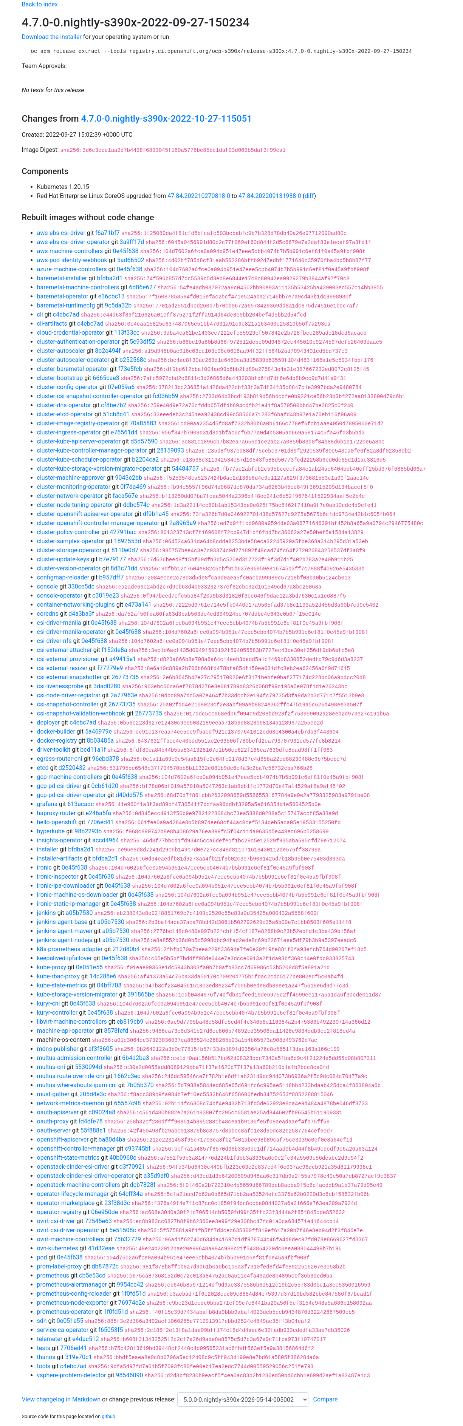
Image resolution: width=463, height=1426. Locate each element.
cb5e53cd (92, 1275)
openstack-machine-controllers (78, 1184)
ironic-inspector (58, 876)
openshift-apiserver (63, 1139)
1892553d (127, 541)
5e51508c (122, 1230)
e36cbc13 (111, 296)
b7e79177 (112, 559)
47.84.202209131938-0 (269, 195)
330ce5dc (81, 586)
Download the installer (52, 36)
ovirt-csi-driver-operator (68, 1230)
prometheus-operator (65, 1311)
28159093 (170, 450)
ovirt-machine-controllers (70, 1239)
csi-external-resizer (62, 668)
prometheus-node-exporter (72, 1302)
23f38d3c (117, 1203)
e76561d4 (124, 432)
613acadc (80, 804)
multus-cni (51, 1067)
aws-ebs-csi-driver (61, 232)
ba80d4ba (112, 1139)
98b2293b (88, 831)
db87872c (104, 1266)
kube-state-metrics (62, 985)
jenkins (46, 912)
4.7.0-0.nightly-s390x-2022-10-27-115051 (166, 118)
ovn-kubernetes (57, 1248)
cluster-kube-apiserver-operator (79, 441)
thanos (46, 1357)
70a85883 (143, 423)
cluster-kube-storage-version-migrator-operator (99, 468)
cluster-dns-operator (64, 405)
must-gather (53, 1094)
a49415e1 (122, 659)
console (47, 586)
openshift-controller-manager (76, 1148)
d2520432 (72, 767)
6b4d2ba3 (135, 1057)
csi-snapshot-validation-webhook (81, 713)
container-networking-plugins (76, 604)
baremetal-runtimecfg (66, 305)
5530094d (88, 1067)
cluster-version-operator (69, 568)
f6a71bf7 (107, 232)
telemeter (50, 1339)
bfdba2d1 (109, 278)
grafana (47, 804)
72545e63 (98, 1221)
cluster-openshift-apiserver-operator (85, 514)
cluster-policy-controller (68, 532)
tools (43, 1366)
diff (309, 195)
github (108, 1416)
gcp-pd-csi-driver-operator (71, 795)
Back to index (40, 4)
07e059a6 (121, 387)
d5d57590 (144, 441)
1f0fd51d (133, 1293)
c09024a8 (101, 1112)
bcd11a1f (93, 749)
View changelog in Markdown (61, 1399)
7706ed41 (100, 822)
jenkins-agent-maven (65, 931)
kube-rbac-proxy (58, 976)
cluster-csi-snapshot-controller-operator (90, 396)
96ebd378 (105, 758)
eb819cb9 (130, 1021)
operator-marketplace (66, 1203)
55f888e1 (93, 1130)
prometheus (53, 1275)
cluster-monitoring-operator (74, 486)
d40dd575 (129, 795)
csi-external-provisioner (68, 659)
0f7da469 (133, 486)
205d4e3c (92, 1094)
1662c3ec (127, 1076)
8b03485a (100, 740)
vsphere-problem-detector (71, 1375)
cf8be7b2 (113, 405)
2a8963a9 (182, 523)
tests (43, 1348)
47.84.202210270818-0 (198, 195)
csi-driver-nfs (54, 640)
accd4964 (105, 840)
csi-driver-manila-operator (71, 631)
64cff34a (131, 1193)
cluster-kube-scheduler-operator (79, 459)
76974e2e (131, 1302)
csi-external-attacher (64, 650)
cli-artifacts (52, 323)
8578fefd (116, 1030)
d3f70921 (132, 1166)
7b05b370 (140, 1085)
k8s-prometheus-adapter (70, 949)
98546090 (129, 1375)
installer (48, 849)
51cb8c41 (116, 414)
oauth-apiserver (58, 1112)
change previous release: (143, 1399)
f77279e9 (110, 668)
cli (40, 314)
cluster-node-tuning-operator (75, 504)
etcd (43, 767)
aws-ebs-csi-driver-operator (73, 242)
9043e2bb (128, 477)
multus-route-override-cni (70, 1076)
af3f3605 (100, 1048)
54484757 (185, 468)
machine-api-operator (65, 1030)
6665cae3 (106, 378)
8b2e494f (108, 350)
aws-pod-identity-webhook (72, 260)
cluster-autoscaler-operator (73, 359)
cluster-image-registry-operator (78, 423)
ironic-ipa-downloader (66, 885)
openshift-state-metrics (68, 1157)
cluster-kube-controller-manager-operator (92, 450)
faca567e (125, 495)
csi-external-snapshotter (69, 677)
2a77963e (123, 695)
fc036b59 (165, 396)
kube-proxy (52, 967)
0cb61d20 (104, 785)
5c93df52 (142, 341)
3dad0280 (107, 686)
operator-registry (59, 1212)
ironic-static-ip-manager (69, 903)
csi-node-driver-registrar (69, 695)
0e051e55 (89, 967)
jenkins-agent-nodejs (65, 940)
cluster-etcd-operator (65, 414)
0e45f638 (125, 251)
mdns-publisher (58, 1048)
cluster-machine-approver (71, 477)
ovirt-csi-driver (56, 1221)
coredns (48, 613)
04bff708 (109, 985)
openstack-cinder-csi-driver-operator (85, 1175)
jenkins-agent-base (62, 921)
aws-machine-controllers (70, 251)
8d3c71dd (124, 568)
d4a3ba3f (81, 613)
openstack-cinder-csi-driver (73, 1166)
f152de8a (114, 650)
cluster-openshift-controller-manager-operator (98, 523)
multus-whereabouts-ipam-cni (77, 1085)
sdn (42, 1320)
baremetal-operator (62, 296)
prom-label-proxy (59, 1266)
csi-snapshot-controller (68, 704)
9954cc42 (130, 1284)
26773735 (125, 677)
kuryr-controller (57, 1012)
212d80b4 (126, 949)
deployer (48, 722)
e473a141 (138, 604)
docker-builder (56, 731)
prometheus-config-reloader (74, 1293)
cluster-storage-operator (69, 550)
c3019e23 (105, 595)
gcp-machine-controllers (69, 776)
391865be (140, 994)
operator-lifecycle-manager (73, 1193)
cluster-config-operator (67, 387)
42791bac (123, 532)
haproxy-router (56, 813)
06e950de (104, 1212)
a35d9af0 (156, 1175)
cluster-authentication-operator (78, 341)
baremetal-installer (62, 278)
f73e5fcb (130, 368)
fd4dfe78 (90, 1121)
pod (42, 1257)
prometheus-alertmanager (72, 1284)
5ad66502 (130, 260)
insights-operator (60, 840)
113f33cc (126, 332)
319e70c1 (78, 1357)
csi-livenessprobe (60, 686)
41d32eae (101, 1248)
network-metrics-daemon (70, 1103)
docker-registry (57, 740)
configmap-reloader (63, 577)
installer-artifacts (60, 858)
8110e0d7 (124, 550)
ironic (44, 867)
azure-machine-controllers (72, 269)
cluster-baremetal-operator (72, 368)
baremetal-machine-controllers (78, 287)
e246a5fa (98, 813)
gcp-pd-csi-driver (59, 785)
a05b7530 (79, 912)
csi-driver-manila (59, 622)
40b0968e (122, 1157)
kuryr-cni (48, 1003)
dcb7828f (143, 1184)
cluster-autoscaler (61, 350)
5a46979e (98, 731)
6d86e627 (142, 287)
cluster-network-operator (70, 495)
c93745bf (137, 1148)
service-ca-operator (63, 1329)
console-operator (60, 595)
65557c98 (127, 1103)
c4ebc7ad (66, 314)
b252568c (132, 359)
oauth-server (54, 1130)
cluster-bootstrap (60, 378)
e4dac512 (85, 1339)
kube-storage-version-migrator (77, 994)
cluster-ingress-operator (69, 432)
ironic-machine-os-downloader (77, 894)
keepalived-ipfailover (64, 958)
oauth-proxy (53, 1121)
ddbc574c (136, 504)
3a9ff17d (131, 242)
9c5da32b (118, 305)
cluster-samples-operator (70, 541)
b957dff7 (111, 577)
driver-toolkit (54, 749)
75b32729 (127, 1239)
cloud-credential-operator (70, 332)
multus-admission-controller (75, 1057)
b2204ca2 (145, 459)
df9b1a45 (156, 514)
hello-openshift (57, 822)
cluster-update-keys (63, 559)
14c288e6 (103, 976)
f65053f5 (110, 1329)
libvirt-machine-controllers (72, 1021)
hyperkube (51, 831)
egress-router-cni (59, 758)
